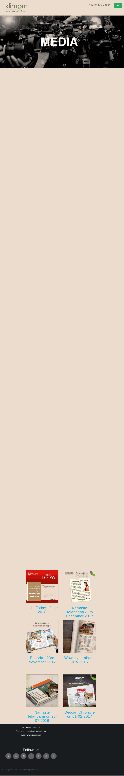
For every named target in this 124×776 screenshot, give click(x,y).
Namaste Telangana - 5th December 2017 (79, 612)
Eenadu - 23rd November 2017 (42, 660)
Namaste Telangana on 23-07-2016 (42, 717)
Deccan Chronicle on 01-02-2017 (79, 715)
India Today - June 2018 (42, 610)
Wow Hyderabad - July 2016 (79, 660)
